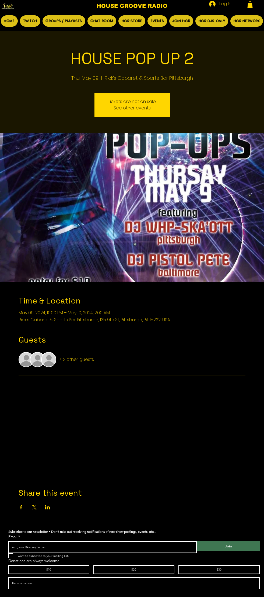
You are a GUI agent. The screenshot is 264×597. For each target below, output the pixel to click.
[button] (250, 4)
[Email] (101, 547)
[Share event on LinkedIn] (47, 507)
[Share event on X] (34, 507)
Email (14, 536)
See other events (132, 108)
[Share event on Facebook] (21, 507)
